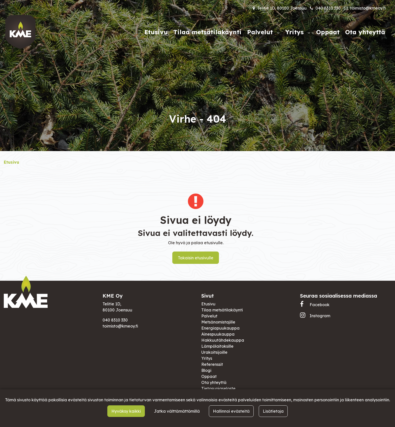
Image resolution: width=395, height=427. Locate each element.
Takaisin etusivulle (195, 257)
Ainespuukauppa (218, 334)
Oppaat (209, 376)
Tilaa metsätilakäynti (222, 309)
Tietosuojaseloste (218, 388)
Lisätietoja (273, 411)
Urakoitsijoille (214, 352)
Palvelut (209, 315)
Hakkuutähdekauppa (222, 340)
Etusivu (208, 303)
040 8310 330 (328, 8)
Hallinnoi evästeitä (231, 411)
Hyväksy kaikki (126, 411)
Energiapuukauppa (220, 328)
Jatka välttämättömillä (177, 411)
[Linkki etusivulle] (20, 32)
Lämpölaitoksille (217, 346)
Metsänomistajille (218, 322)
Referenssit (212, 364)
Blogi (206, 370)
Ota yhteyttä (213, 382)
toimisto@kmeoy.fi (368, 8)
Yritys (206, 358)
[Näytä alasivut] (278, 33)
